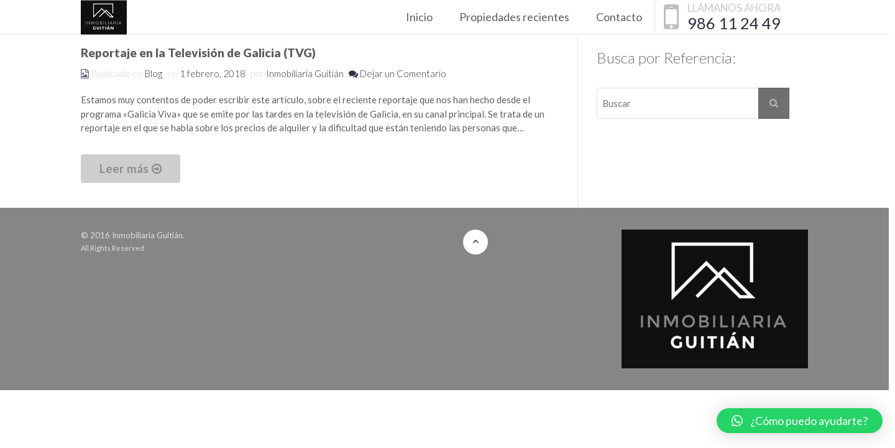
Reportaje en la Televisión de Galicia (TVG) (198, 52)
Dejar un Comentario (397, 73)
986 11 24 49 (734, 23)
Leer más (130, 168)
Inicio (419, 17)
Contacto (619, 17)
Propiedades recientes (514, 17)
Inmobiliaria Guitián (305, 73)
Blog (153, 73)
